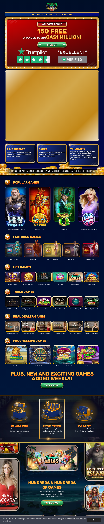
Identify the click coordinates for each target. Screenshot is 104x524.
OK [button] (94, 520)
